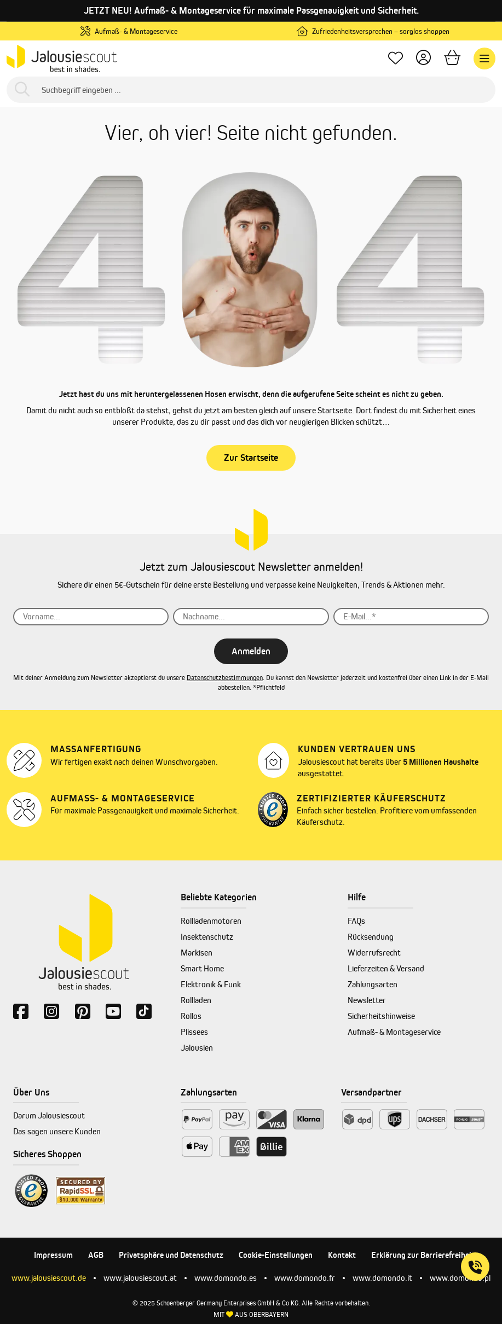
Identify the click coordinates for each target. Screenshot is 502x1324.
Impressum (53, 1255)
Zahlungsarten (372, 984)
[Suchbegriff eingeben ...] (251, 90)
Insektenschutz (207, 937)
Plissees (194, 1032)
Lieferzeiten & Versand (386, 968)
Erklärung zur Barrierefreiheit (423, 1255)
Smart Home (202, 968)
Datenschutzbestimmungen (225, 677)
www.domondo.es (225, 1278)
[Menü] (484, 58)
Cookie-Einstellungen (276, 1255)
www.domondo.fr (304, 1278)
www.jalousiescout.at (140, 1278)
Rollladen (196, 1000)
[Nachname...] (250, 616)
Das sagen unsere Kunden (57, 1131)
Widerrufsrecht (374, 952)
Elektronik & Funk (211, 984)
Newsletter (367, 1000)
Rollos (191, 1016)
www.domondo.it (382, 1278)
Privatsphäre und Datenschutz (171, 1255)
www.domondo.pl (460, 1278)
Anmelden (251, 651)
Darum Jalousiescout (49, 1115)
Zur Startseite (251, 457)
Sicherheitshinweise (381, 1016)
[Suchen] (22, 90)
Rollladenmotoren (211, 921)
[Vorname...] (91, 616)
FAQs (356, 921)
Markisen (196, 952)
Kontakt (342, 1255)
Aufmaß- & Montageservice (394, 1032)
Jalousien (197, 1047)
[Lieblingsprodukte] (395, 59)
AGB (95, 1255)
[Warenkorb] (452, 59)
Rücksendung (371, 937)
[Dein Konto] (423, 59)
